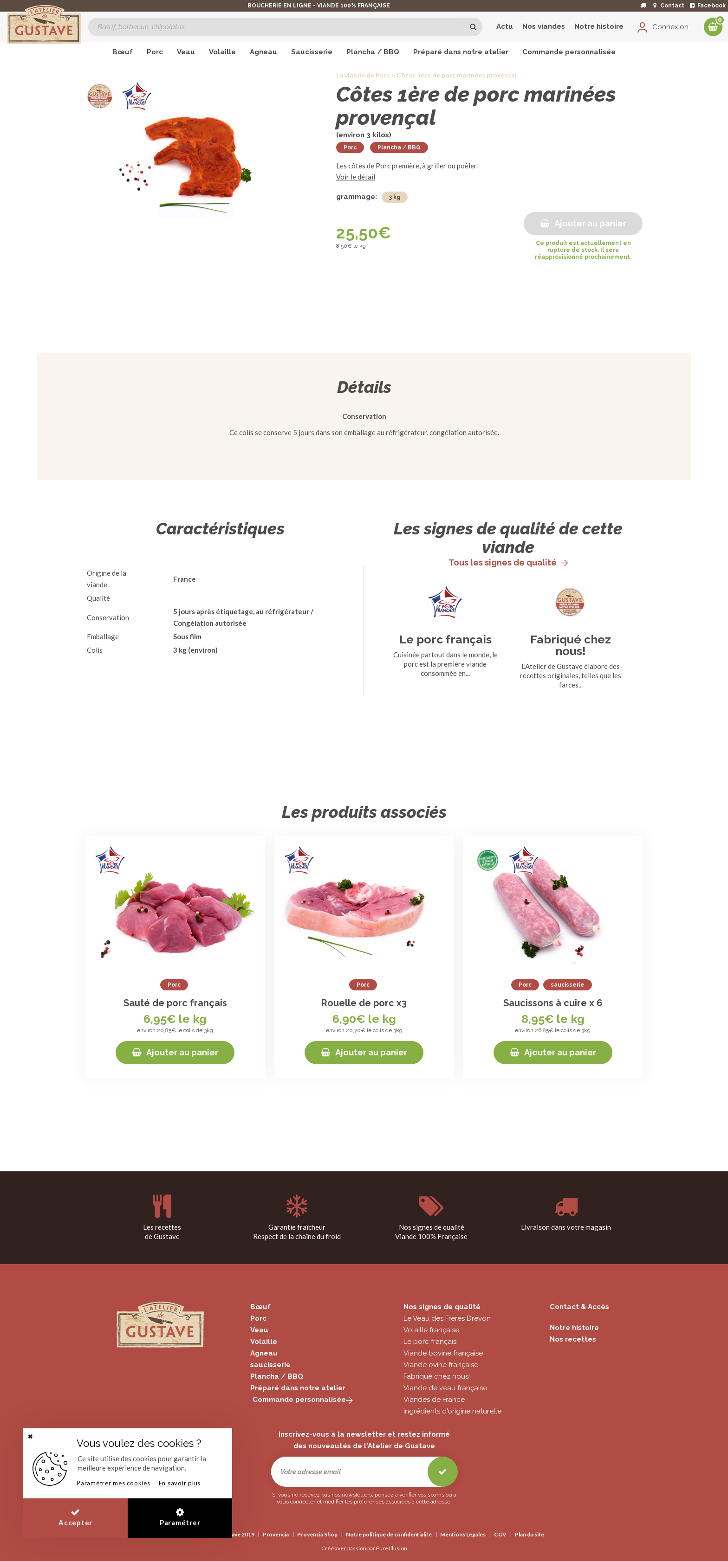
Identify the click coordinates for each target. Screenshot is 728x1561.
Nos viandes (543, 26)
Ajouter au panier (583, 223)
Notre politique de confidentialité (389, 1534)
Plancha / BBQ (399, 147)
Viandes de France (434, 1399)
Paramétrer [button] (180, 1517)
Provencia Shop (317, 1534)
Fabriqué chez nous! (570, 645)
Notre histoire (599, 26)
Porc (350, 147)
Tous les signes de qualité (508, 562)
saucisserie (270, 1365)
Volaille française (431, 1330)
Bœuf (260, 1307)
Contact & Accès (579, 1307)
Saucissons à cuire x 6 (553, 1003)
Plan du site (529, 1534)
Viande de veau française (445, 1388)
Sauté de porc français (175, 1003)
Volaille (263, 1341)
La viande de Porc (363, 75)
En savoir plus (180, 1483)
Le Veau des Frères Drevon (447, 1318)
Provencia (276, 1534)
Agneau (264, 1353)
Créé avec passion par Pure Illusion (364, 1548)
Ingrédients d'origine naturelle (452, 1411)
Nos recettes (573, 1339)
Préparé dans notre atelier (297, 1388)
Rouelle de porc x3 (364, 1003)
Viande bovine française (443, 1353)
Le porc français (445, 639)
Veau (259, 1330)
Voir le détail (355, 177)
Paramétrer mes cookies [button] (113, 1483)
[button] (30, 1436)
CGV (500, 1534)
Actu (504, 26)
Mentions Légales (463, 1534)
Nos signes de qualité (442, 1307)
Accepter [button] (75, 1517)
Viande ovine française (440, 1365)
